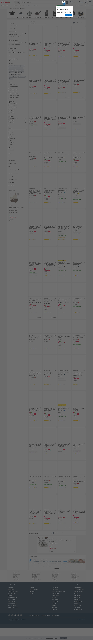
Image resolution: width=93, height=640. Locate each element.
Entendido (68, 14)
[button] (44, 2)
